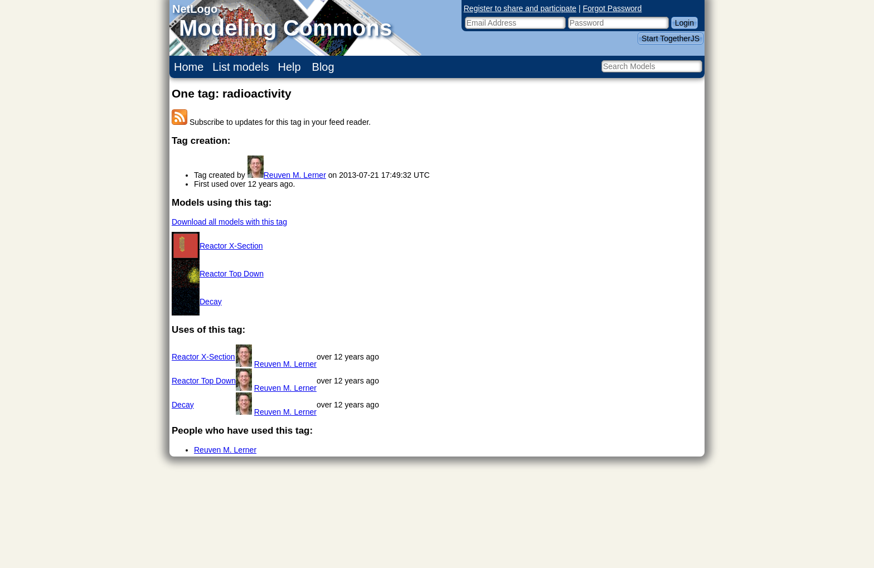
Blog (323, 67)
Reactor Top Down (232, 273)
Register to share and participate (520, 8)
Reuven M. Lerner (295, 175)
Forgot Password (612, 8)
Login (684, 22)
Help (289, 67)
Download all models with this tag (229, 221)
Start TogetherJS (671, 38)
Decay (211, 301)
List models (240, 67)
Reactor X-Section (231, 245)
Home (188, 67)
